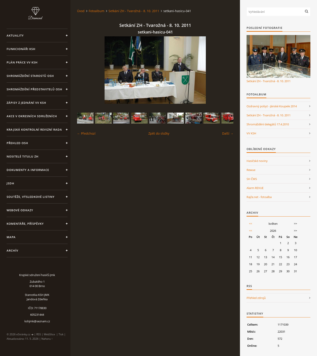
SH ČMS (252, 179)
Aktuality (15, 35)
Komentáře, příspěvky (25, 224)
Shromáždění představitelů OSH (34, 89)
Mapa (11, 237)
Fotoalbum (96, 11)
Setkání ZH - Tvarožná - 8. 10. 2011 (134, 11)
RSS (38, 334)
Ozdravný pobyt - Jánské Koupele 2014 (272, 106)
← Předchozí (86, 133)
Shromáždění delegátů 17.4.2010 (268, 124)
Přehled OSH (17, 143)
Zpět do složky (158, 133)
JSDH (10, 183)
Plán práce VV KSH (22, 62)
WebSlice (49, 334)
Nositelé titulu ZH (23, 156)
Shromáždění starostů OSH (30, 76)
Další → (227, 133)
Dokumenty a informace (28, 170)
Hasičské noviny (257, 161)
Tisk (61, 334)
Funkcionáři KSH (21, 49)
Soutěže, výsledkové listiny (31, 197)
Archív (12, 250)
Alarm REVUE (255, 188)
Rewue (251, 170)
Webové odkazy (20, 210)
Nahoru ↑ (47, 339)
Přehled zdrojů (256, 298)
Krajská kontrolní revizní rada (34, 130)
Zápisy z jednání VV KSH (26, 103)
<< (250, 224)
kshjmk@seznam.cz (37, 321)
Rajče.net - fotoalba (259, 197)
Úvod (81, 11)
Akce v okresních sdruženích (32, 116)
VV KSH (251, 133)
